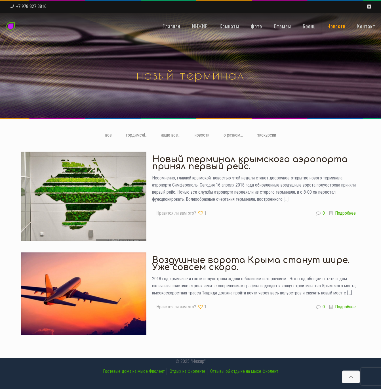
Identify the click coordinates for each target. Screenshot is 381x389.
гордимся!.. (136, 135)
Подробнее (345, 213)
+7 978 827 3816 (31, 6)
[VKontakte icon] (369, 6)
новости (202, 135)
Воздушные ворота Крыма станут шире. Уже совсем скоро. (251, 264)
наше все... (170, 135)
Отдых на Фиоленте (187, 371)
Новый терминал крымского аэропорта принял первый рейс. (250, 163)
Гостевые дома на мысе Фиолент (134, 371)
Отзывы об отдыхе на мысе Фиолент (244, 371)
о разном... (233, 135)
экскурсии (266, 135)
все (108, 135)
